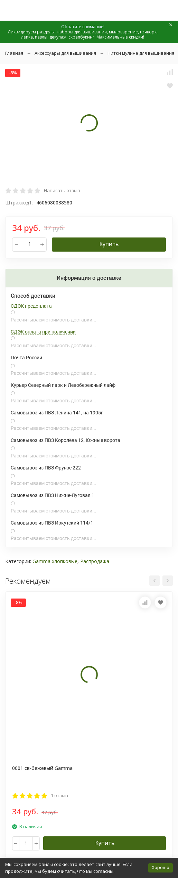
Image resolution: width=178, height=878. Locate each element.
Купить (109, 244)
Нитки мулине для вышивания (140, 53)
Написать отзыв (62, 190)
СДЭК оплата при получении (43, 332)
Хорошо (160, 867)
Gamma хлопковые (54, 561)
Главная (14, 53)
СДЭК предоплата (31, 306)
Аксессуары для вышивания (65, 53)
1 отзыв (59, 795)
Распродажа (94, 561)
